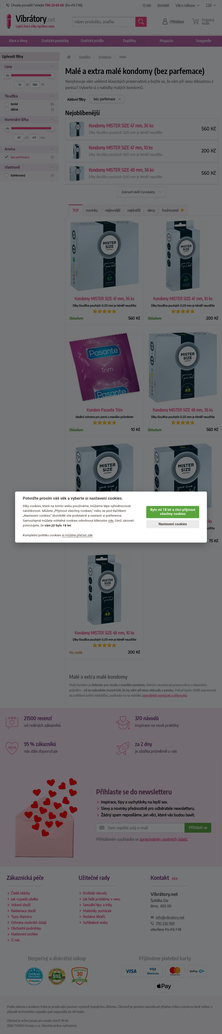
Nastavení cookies (172, 524)
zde (110, 520)
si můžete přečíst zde (77, 535)
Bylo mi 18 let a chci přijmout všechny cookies (172, 512)
